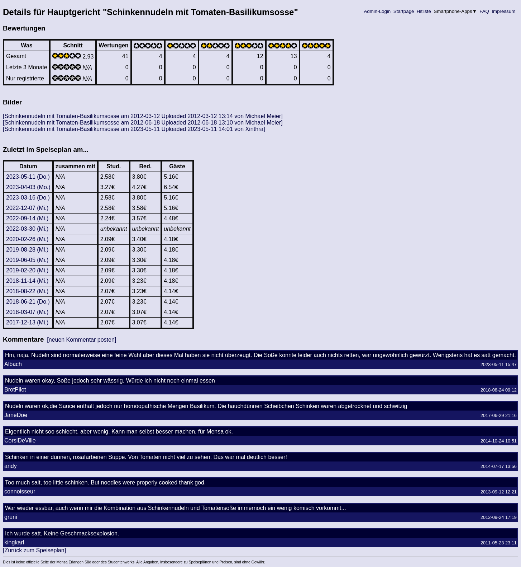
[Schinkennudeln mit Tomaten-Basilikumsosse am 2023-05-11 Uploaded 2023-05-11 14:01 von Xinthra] (134, 129)
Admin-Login (377, 11)
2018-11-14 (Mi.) (27, 281)
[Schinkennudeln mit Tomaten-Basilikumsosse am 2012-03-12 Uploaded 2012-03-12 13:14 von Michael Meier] (143, 116)
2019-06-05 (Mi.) (27, 260)
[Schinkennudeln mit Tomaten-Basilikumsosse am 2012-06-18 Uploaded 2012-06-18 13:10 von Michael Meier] (143, 123)
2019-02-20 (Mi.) (27, 270)
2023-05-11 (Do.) (28, 177)
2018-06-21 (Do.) (28, 302)
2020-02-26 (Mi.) (27, 239)
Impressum (504, 11)
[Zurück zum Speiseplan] (34, 550)
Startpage (403, 11)
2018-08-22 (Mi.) (27, 291)
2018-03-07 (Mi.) (27, 312)
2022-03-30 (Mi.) (27, 229)
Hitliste (423, 11)
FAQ (484, 11)
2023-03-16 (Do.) (28, 198)
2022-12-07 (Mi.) (27, 208)
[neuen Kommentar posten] (81, 340)
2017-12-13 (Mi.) (27, 322)
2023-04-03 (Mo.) (28, 187)
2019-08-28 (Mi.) (27, 250)
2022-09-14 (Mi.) (27, 218)
